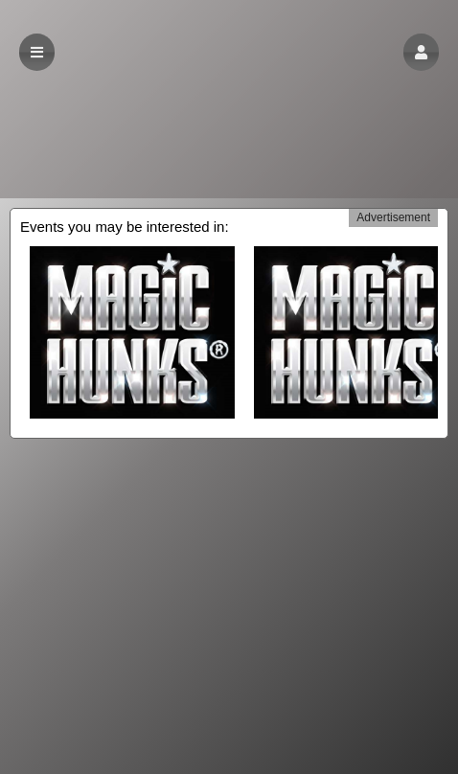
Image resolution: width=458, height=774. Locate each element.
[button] (421, 52)
